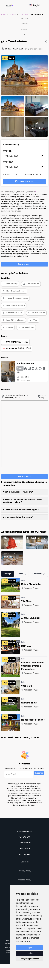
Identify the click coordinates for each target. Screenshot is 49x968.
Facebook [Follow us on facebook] (25, 849)
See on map (41, 397)
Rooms (25, 23)
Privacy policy (24, 871)
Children (29, 175)
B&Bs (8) (7, 575)
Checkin (7, 150)
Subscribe (38, 774)
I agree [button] (29, 948)
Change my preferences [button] (29, 959)
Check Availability (24, 182)
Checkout (8, 162)
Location (24, 29)
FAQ (24, 34)
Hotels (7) (22, 575)
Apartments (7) (38, 575)
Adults (6, 175)
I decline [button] (29, 953)
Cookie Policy (24, 880)
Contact (24, 862)
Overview (25, 18)
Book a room (24, 265)
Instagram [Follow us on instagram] (25, 843)
